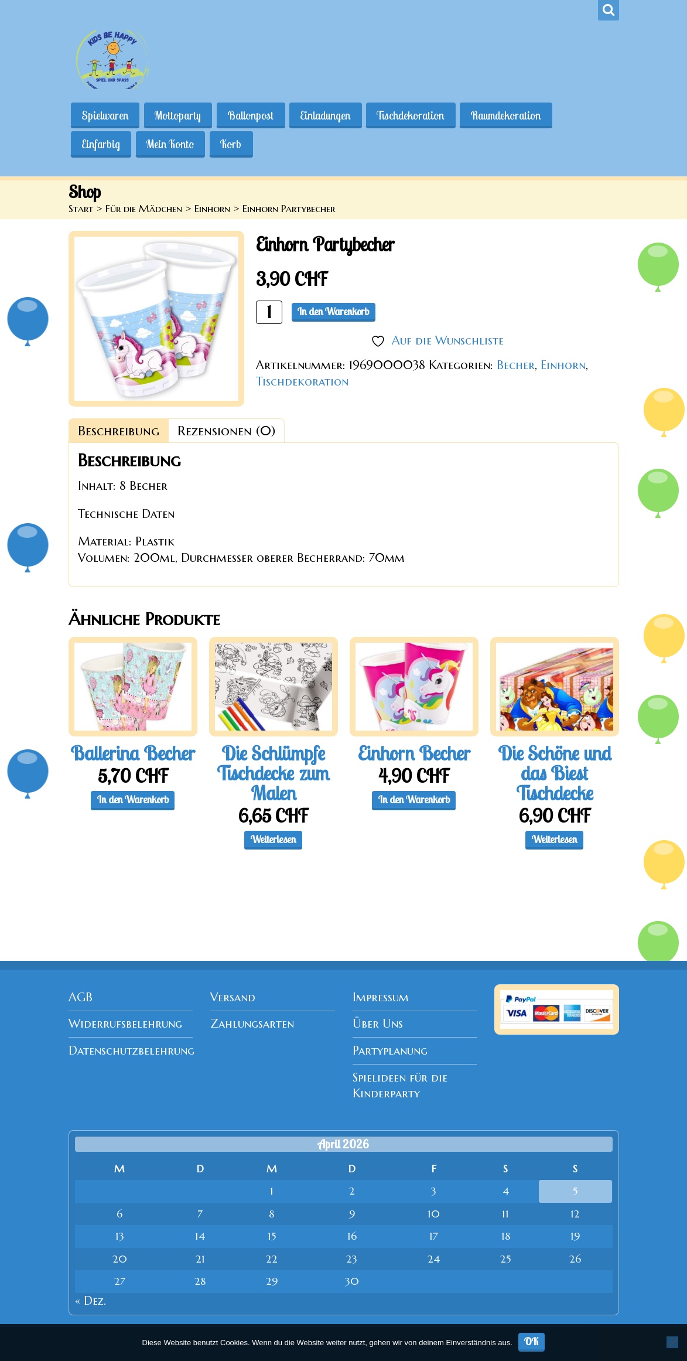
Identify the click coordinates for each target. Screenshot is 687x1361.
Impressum (381, 997)
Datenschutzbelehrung (131, 1050)
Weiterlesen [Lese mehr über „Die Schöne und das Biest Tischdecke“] (554, 839)
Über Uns (378, 1024)
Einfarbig (101, 144)
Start (81, 208)
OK (532, 1341)
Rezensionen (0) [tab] (226, 430)
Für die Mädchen (143, 208)
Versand (232, 997)
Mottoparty (179, 115)
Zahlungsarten (252, 1024)
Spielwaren (105, 115)
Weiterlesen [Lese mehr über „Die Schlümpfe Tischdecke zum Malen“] (273, 839)
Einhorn (212, 208)
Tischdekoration (413, 115)
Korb (232, 144)
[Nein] (672, 1342)
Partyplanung (390, 1050)
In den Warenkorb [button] (133, 799)
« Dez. (90, 1301)
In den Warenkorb (333, 311)
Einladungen (327, 115)
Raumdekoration (509, 115)
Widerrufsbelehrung (125, 1024)
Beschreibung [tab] (118, 430)
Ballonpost (252, 115)
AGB (81, 997)
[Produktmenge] (269, 312)
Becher (516, 365)
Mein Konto (171, 144)
